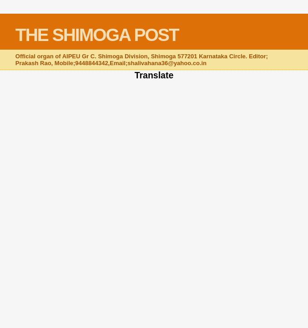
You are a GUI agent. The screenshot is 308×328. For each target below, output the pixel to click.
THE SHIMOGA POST (97, 35)
